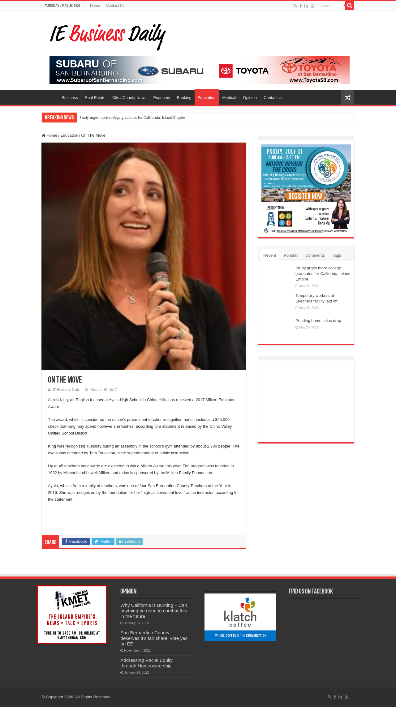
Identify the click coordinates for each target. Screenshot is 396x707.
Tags (337, 255)
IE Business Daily (66, 390)
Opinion (250, 97)
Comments (315, 255)
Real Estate (95, 97)
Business (70, 97)
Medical (229, 97)
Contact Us (115, 5)
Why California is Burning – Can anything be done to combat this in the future (153, 610)
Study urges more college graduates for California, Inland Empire (132, 117)
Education (207, 97)
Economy (161, 97)
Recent (269, 255)
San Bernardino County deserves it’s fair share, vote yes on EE (153, 638)
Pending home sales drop (318, 320)
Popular (291, 255)
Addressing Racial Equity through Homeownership (146, 663)
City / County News (129, 97)
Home (95, 5)
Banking (184, 97)
